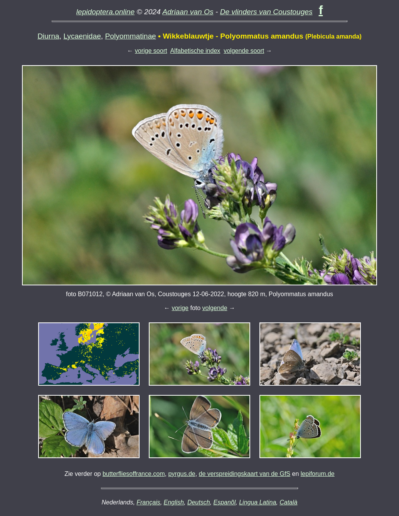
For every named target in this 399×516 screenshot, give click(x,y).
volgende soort (244, 50)
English (174, 502)
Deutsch (198, 502)
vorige (180, 308)
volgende (214, 308)
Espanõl (224, 502)
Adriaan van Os (187, 12)
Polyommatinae (130, 36)
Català (288, 502)
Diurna (48, 36)
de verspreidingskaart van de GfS (244, 473)
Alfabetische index (195, 50)
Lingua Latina (257, 502)
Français (148, 502)
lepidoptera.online (105, 12)
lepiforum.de (318, 473)
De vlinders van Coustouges (266, 12)
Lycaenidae (82, 36)
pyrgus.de (181, 473)
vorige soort (151, 50)
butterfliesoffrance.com (134, 473)
